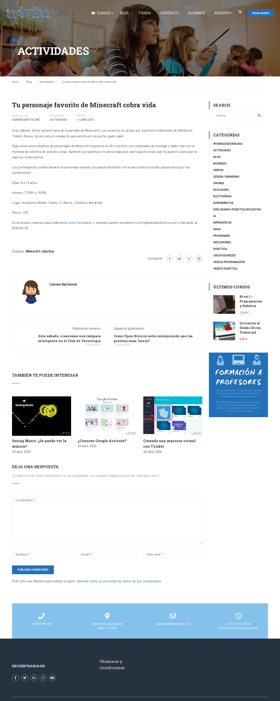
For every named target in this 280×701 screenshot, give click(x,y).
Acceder (221, 13)
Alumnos (196, 13)
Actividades (58, 120)
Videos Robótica (225, 269)
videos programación (229, 263)
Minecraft (33, 252)
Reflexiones (222, 243)
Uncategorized (224, 256)
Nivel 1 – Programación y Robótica (251, 302)
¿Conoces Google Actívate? (102, 441)
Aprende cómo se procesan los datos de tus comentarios (119, 582)
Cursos (100, 13)
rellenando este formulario (72, 224)
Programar (221, 236)
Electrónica (222, 197)
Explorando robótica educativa (237, 210)
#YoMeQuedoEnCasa (227, 145)
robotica (48, 252)
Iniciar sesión (260, 13)
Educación (221, 190)
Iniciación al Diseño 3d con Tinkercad (250, 328)
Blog (124, 13)
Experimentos (223, 204)
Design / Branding (226, 177)
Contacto (169, 13)
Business (219, 164)
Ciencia (218, 171)
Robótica (220, 250)
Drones (218, 184)
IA (214, 217)
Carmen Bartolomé (26, 120)
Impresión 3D (222, 223)
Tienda (144, 13)
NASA (216, 230)
